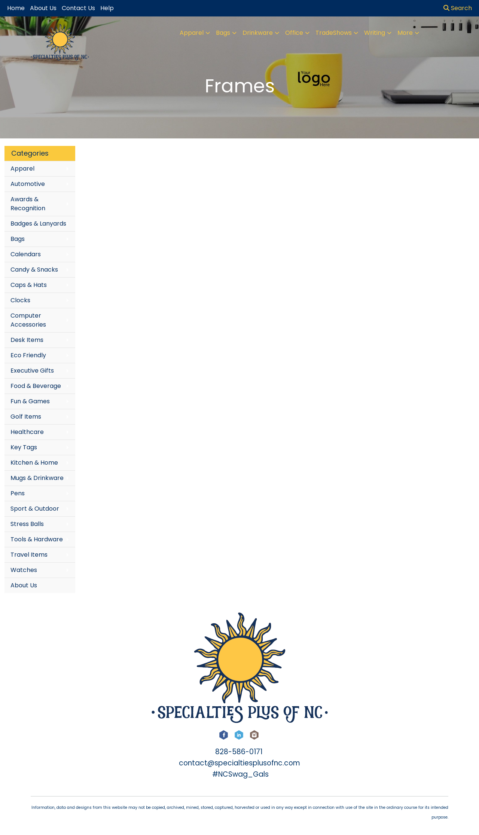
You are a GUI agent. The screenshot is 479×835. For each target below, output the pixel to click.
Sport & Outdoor (34, 508)
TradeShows (333, 32)
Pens (17, 493)
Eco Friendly (28, 355)
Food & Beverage (35, 386)
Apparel (192, 32)
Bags (223, 32)
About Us (23, 585)
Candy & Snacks (34, 269)
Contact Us (78, 8)
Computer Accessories (28, 320)
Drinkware (257, 32)
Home (16, 8)
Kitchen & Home (34, 462)
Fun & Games (30, 401)
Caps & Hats (28, 285)
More (405, 32)
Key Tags (23, 447)
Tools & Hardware (36, 539)
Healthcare (27, 432)
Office (294, 32)
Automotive (27, 184)
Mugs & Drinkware (37, 478)
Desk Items (26, 340)
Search (457, 8)
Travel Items (29, 554)
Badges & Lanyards (38, 223)
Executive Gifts (32, 370)
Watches (23, 570)
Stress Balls (27, 524)
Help (107, 8)
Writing (374, 32)
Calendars (25, 254)
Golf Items (25, 416)
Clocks (20, 300)
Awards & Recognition (27, 203)
